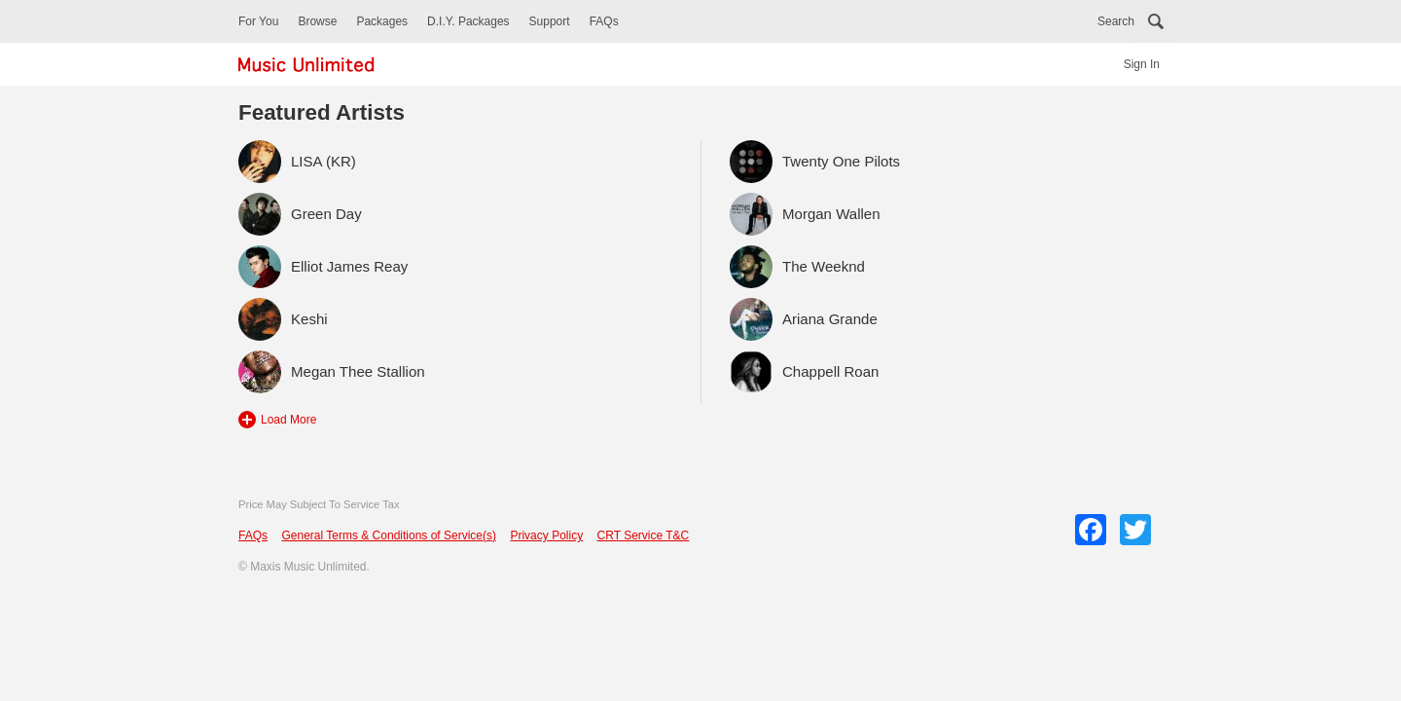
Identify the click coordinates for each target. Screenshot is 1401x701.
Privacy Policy (546, 535)
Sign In (1142, 64)
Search (1115, 21)
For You (258, 21)
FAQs (604, 21)
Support (549, 21)
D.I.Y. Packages (468, 21)
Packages (382, 21)
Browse (317, 21)
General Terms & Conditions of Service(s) (388, 535)
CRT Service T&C (643, 535)
